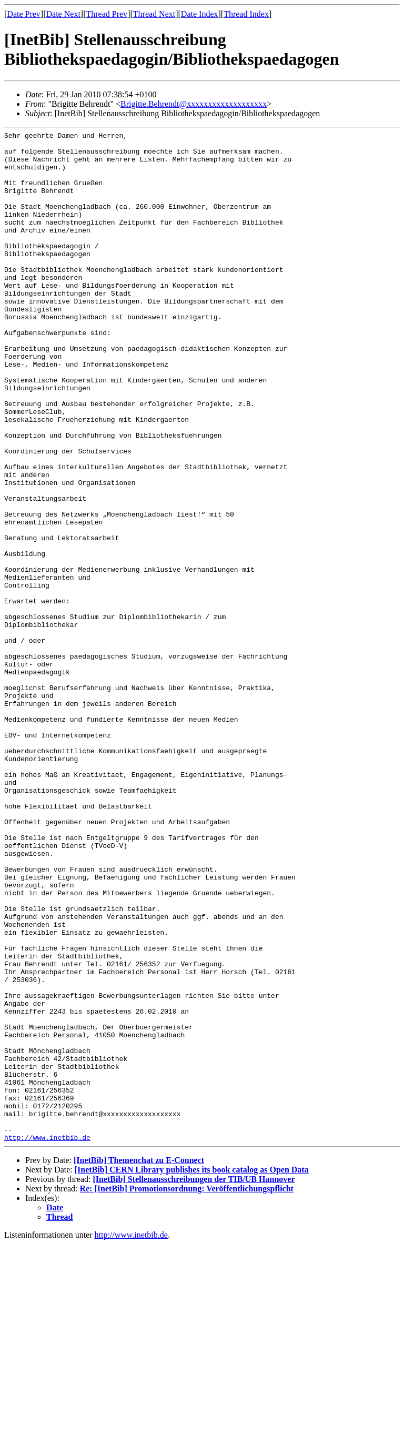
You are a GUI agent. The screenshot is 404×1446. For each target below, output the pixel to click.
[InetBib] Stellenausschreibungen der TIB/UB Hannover (194, 1381)
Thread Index (246, 13)
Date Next (63, 13)
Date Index (199, 13)
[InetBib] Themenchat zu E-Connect (139, 1362)
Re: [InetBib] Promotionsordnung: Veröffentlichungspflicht (187, 1390)
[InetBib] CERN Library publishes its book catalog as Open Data (192, 1371)
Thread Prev (106, 13)
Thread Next (154, 13)
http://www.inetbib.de (47, 1339)
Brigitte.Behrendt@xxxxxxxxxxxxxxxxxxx (193, 103)
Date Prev (24, 13)
